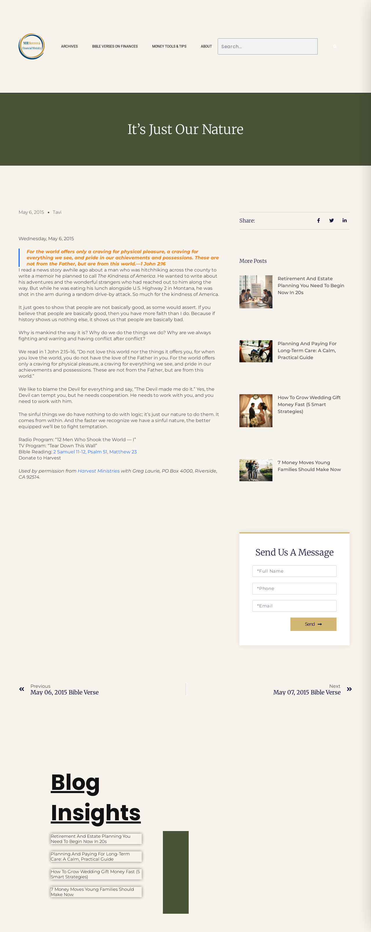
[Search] (335, 46)
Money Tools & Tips (169, 46)
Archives (69, 46)
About (206, 46)
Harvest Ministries (99, 471)
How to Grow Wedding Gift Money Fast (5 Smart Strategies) (309, 404)
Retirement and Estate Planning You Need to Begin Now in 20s (311, 285)
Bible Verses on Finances (115, 46)
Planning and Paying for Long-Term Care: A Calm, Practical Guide (307, 350)
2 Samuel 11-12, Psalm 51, (95, 452)
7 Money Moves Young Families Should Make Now (92, 891)
